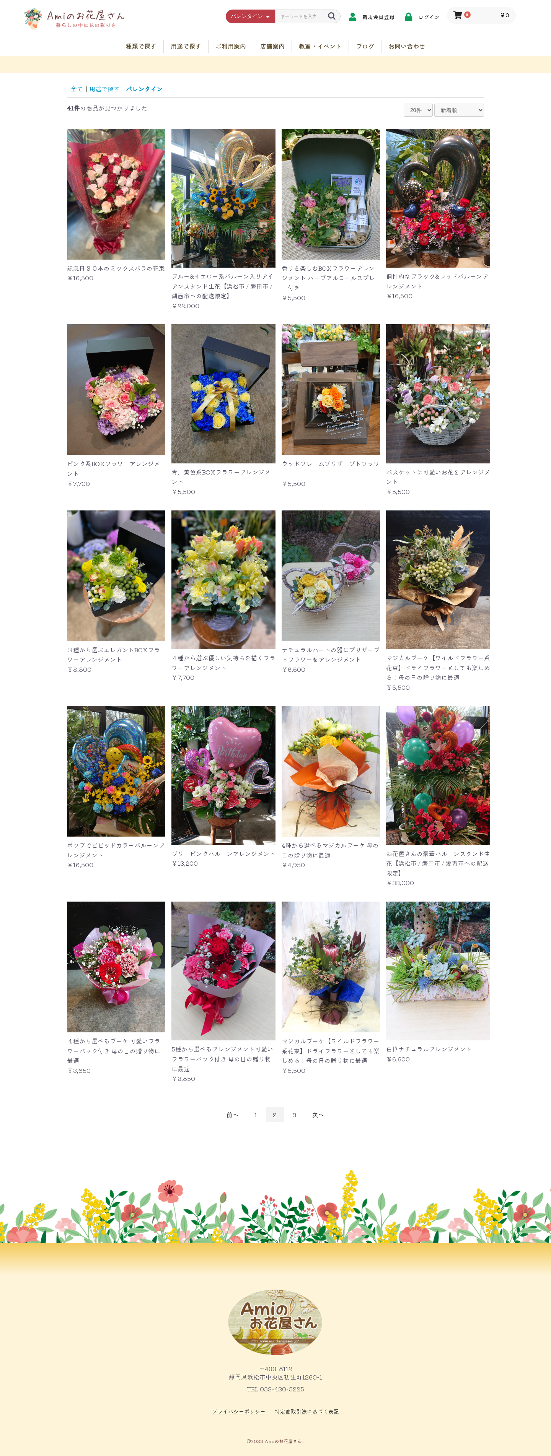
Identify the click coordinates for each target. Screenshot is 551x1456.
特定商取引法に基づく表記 (307, 1411)
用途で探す (186, 45)
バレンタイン (144, 88)
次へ (318, 1114)
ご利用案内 (230, 45)
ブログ (365, 45)
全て (77, 88)
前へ (233, 1114)
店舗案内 (272, 45)
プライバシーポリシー (239, 1411)
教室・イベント (320, 45)
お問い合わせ (406, 45)
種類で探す (141, 45)
